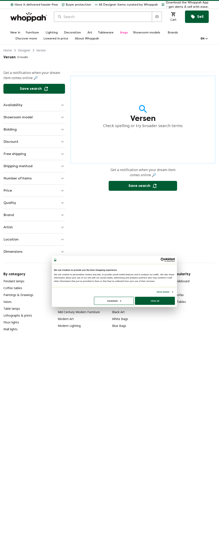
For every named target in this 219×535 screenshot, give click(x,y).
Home (7, 50)
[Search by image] (157, 17)
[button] (185, 4)
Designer (24, 50)
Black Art (118, 312)
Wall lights (10, 329)
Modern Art (66, 319)
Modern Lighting (69, 326)
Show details (163, 292)
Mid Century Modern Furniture (79, 312)
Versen (41, 50)
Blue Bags (119, 326)
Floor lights (11, 322)
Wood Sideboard (177, 281)
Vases (7, 302)
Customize (114, 300)
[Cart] (173, 17)
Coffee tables (12, 288)
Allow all (155, 300)
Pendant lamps (13, 281)
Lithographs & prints (17, 315)
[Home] (28, 17)
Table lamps (11, 309)
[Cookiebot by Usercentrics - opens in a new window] (163, 260)
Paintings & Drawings (18, 295)
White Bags (120, 319)
